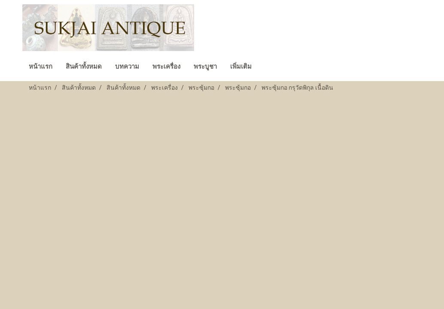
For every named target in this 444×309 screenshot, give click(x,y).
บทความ (127, 66)
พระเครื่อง (166, 66)
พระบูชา (205, 66)
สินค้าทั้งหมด (84, 66)
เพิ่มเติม (241, 66)
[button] (265, 67)
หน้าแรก (40, 66)
